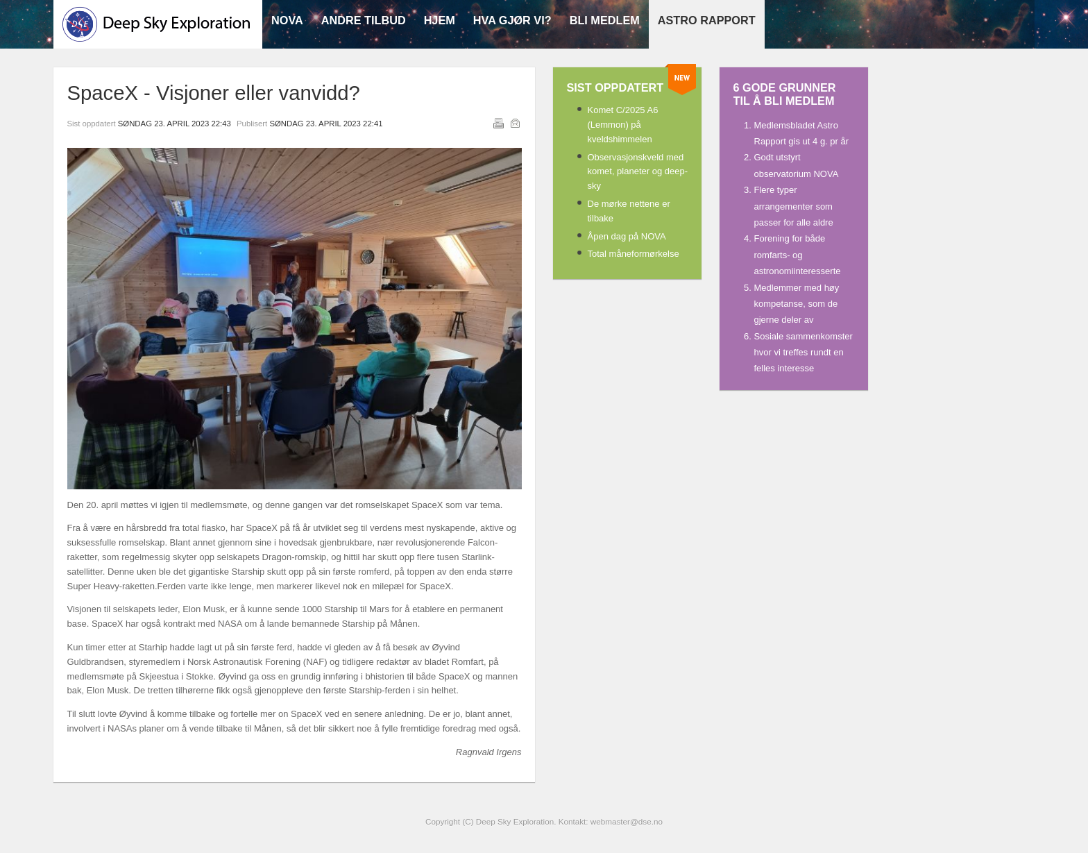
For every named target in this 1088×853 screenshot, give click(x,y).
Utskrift (498, 122)
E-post (514, 122)
